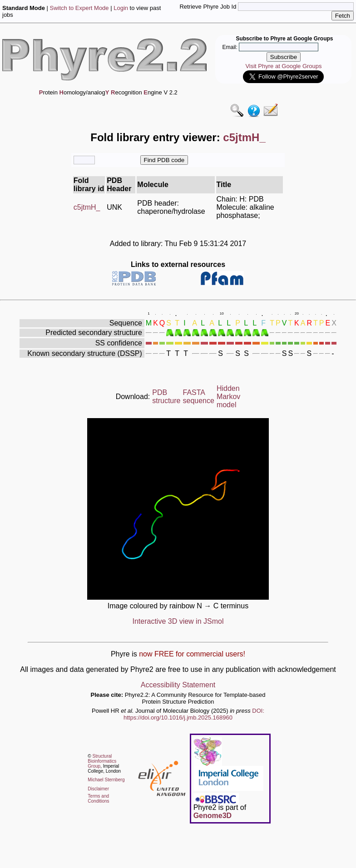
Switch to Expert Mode (79, 8)
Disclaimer (98, 788)
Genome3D (212, 815)
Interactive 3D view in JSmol (178, 621)
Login (121, 8)
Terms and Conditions (98, 799)
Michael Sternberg (106, 779)
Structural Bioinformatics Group (102, 761)
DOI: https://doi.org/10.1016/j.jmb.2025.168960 (194, 714)
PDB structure (166, 396)
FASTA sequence (198, 396)
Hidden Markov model (228, 397)
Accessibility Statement (178, 685)
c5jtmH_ (87, 207)
